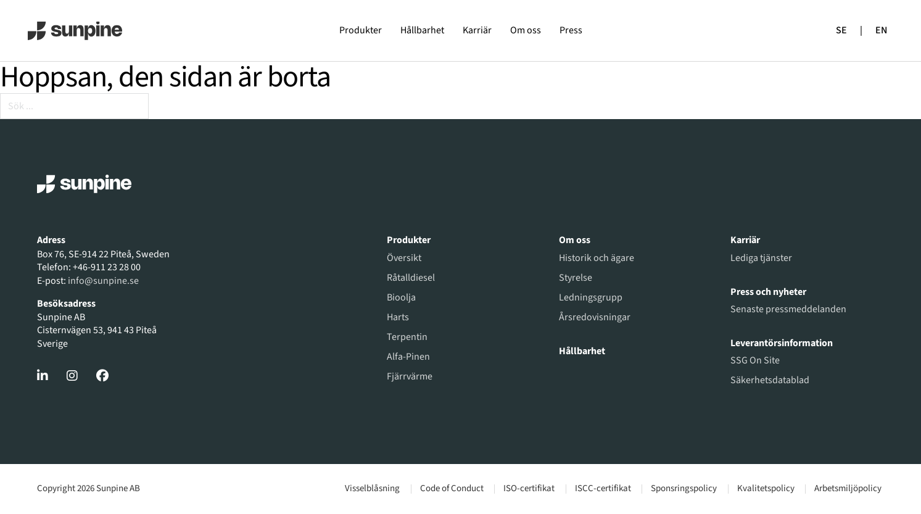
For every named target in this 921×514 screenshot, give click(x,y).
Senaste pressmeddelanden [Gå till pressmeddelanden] (788, 309)
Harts (398, 317)
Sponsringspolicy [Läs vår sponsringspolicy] (684, 489)
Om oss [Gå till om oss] (574, 240)
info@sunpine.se (103, 281)
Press (571, 30)
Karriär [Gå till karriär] (745, 240)
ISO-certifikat (529, 489)
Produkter (360, 30)
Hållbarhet (422, 30)
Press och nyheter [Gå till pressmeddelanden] (768, 292)
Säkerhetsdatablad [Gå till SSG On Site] (769, 380)
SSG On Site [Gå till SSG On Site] (755, 360)
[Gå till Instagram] (72, 375)
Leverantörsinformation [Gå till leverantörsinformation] (781, 343)
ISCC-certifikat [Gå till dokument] (603, 489)
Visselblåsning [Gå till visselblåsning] (372, 489)
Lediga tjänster (761, 258)
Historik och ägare (596, 258)
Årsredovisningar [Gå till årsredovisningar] (594, 317)
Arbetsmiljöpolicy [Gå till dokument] (848, 489)
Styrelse (575, 277)
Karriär (477, 30)
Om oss (525, 30)
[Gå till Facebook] (102, 376)
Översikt (404, 258)
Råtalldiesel (411, 277)
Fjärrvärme (409, 376)
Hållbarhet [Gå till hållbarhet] (582, 351)
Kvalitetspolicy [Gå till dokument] (766, 489)
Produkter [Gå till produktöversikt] (409, 240)
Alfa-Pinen (408, 356)
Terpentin (407, 337)
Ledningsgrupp (590, 297)
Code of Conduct (452, 489)
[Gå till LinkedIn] (42, 375)
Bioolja (401, 297)
